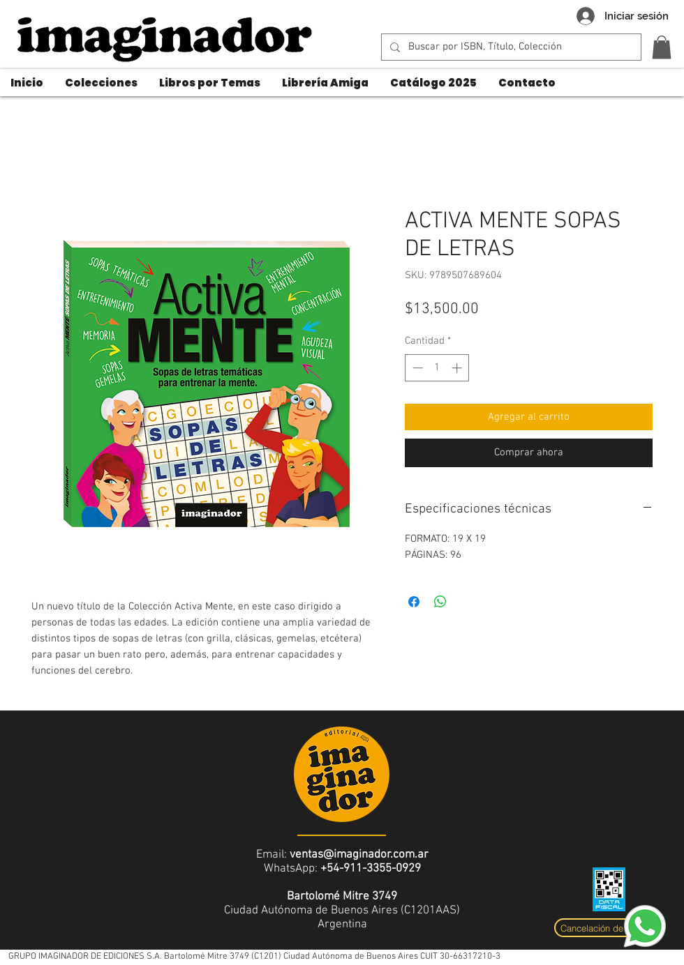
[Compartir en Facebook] (414, 601)
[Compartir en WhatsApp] (440, 601)
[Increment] (458, 368)
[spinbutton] (437, 368)
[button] (661, 47)
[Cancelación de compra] (608, 927)
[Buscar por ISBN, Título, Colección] (509, 47)
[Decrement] (416, 368)
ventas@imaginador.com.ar (359, 855)
